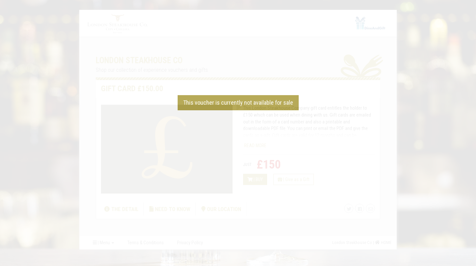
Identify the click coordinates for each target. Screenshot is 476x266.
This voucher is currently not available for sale (238, 102)
